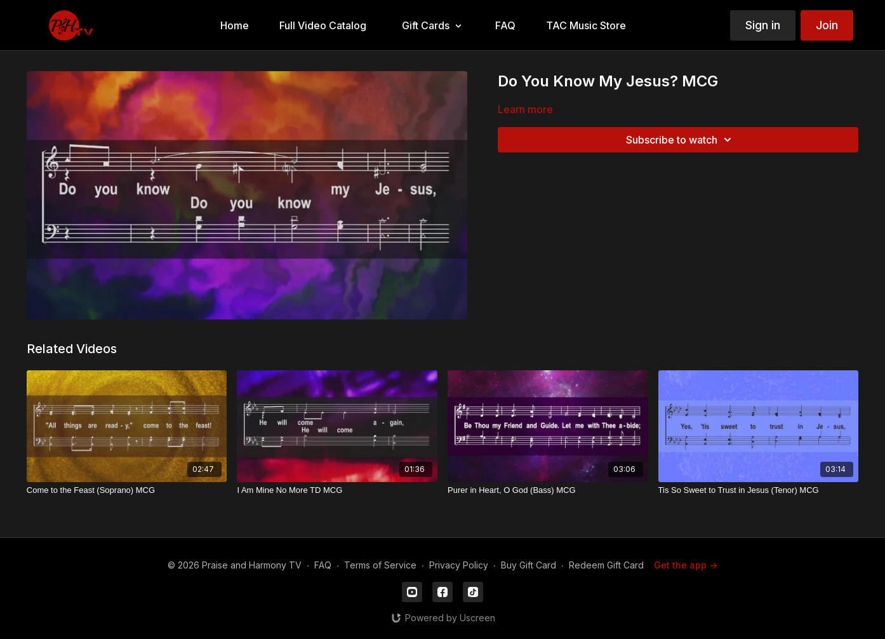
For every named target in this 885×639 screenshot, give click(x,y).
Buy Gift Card (528, 565)
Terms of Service (380, 565)
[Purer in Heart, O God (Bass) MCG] (548, 490)
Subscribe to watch (680, 139)
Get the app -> (685, 565)
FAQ (322, 565)
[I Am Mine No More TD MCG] (337, 490)
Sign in (762, 25)
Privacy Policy (458, 565)
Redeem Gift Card (606, 565)
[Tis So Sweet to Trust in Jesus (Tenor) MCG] (758, 490)
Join (827, 25)
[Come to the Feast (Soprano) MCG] (127, 490)
